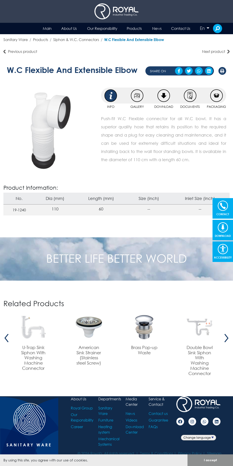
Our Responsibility (102, 28)
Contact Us (180, 28)
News (157, 28)
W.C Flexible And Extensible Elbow (134, 39)
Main (47, 28)
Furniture (105, 420)
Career (77, 426)
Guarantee (158, 420)
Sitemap (214, 453)
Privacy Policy (190, 453)
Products (134, 28)
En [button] (202, 28)
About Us (69, 28)
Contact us (158, 413)
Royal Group (82, 408)
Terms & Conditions (156, 453)
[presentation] (7, 338)
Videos (131, 420)
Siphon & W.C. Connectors (76, 39)
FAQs (153, 426)
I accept (210, 460)
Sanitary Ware (15, 39)
